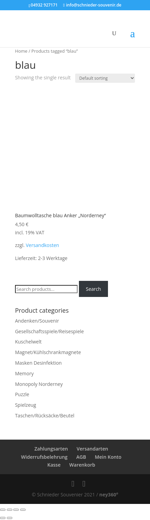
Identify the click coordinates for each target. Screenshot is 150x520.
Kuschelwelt (28, 341)
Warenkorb (82, 465)
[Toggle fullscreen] (16, 510)
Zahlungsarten (51, 448)
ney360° (108, 494)
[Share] (9, 510)
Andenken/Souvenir (37, 320)
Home (21, 51)
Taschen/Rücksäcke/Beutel (44, 415)
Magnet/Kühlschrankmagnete (48, 352)
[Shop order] (105, 78)
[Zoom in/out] (23, 510)
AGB (81, 457)
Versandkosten (42, 245)
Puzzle (22, 394)
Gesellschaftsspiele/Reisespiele (49, 331)
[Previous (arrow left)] (2, 518)
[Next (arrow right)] (9, 518)
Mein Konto (108, 457)
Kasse (53, 465)
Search (93, 289)
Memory (24, 373)
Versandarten (92, 448)
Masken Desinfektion (38, 363)
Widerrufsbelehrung (44, 457)
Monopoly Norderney (39, 384)
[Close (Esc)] (2, 510)
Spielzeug (25, 405)
